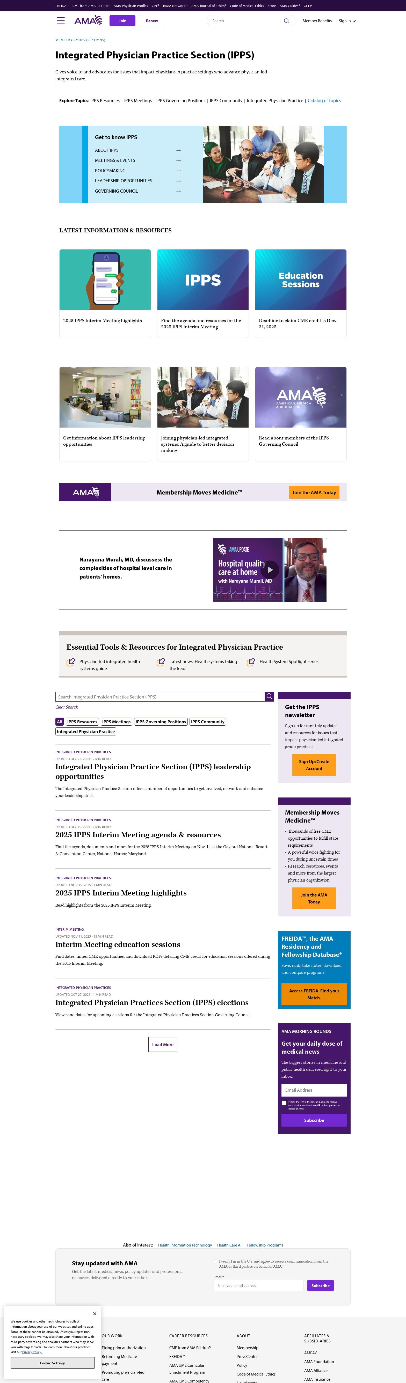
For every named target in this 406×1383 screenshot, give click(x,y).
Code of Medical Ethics (247, 5)
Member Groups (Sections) (80, 40)
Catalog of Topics (324, 100)
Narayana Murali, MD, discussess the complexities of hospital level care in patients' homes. (125, 568)
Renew (152, 20)
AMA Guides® (290, 5)
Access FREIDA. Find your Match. (314, 994)
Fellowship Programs (265, 1245)
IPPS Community (226, 100)
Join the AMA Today (314, 492)
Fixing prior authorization (124, 1347)
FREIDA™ (62, 5)
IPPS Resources (105, 100)
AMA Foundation (319, 1361)
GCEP (308, 5)
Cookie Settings (53, 1363)
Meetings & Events (115, 160)
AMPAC (310, 1352)
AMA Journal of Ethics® (208, 5)
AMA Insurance (317, 1379)
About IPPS (107, 150)
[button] (269, 697)
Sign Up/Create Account (314, 764)
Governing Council (116, 191)
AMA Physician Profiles (131, 5)
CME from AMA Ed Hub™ (91, 5)
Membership (247, 1347)
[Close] (94, 1313)
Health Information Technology (185, 1245)
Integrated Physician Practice (275, 100)
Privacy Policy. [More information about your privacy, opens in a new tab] (32, 1352)
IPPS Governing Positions (180, 100)
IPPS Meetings (138, 100)
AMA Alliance (316, 1370)
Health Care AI (229, 1245)
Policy (242, 1365)
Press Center (247, 1356)
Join (122, 20)
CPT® (155, 5)
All (59, 722)
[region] (52, 1342)
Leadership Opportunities (123, 180)
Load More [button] (162, 1044)
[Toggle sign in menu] (345, 20)
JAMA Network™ (175, 5)
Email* (219, 1276)
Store (272, 5)
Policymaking (110, 170)
